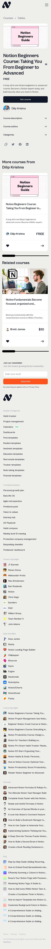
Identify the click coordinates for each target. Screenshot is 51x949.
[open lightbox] (25, 36)
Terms (5, 934)
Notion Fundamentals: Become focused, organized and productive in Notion (24, 302)
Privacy (14, 934)
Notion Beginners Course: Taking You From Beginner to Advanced (22, 206)
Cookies (22, 934)
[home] (6, 5)
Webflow (7, 942)
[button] (46, 5)
